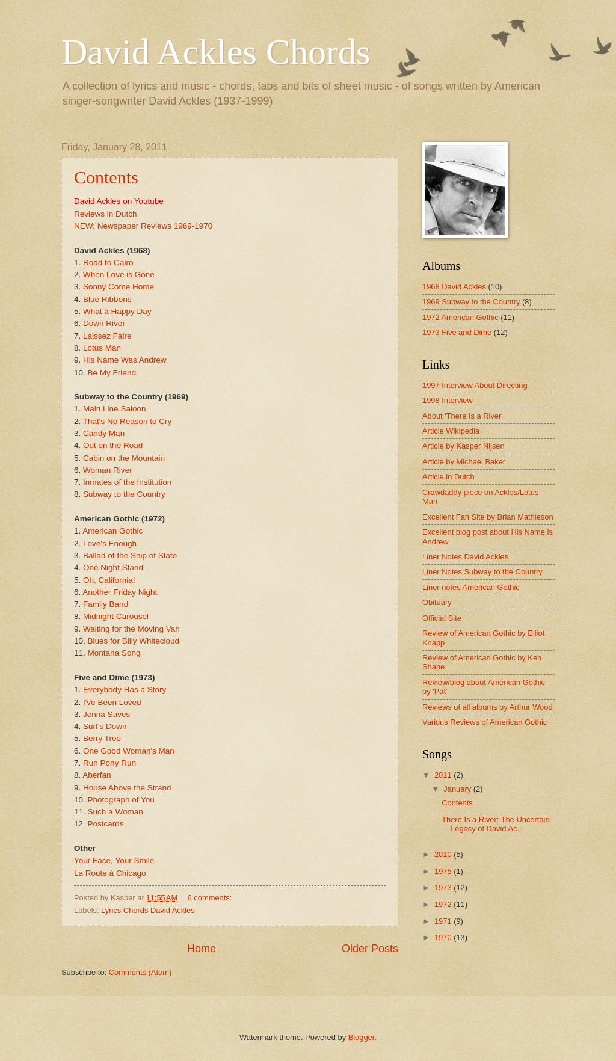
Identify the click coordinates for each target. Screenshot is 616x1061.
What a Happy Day (117, 311)
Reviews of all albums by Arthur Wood (487, 707)
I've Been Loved (112, 702)
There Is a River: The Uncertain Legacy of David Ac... (495, 824)
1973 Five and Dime (456, 332)
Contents (106, 177)
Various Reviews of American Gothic (484, 722)
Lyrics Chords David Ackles (148, 910)
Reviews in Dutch (105, 213)
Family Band (105, 604)
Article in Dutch (448, 476)
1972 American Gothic (460, 317)
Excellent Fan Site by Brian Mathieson (487, 516)
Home (201, 949)
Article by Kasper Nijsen (463, 446)
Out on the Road (113, 445)
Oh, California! (109, 580)
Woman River (107, 470)
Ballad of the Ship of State (130, 555)
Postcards (106, 823)
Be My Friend (112, 372)
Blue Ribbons (107, 299)
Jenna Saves (106, 714)
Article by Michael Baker (463, 461)
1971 (444, 921)
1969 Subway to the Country (471, 301)
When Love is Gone (119, 274)
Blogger (361, 1037)
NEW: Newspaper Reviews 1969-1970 (143, 225)
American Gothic (112, 530)
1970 (444, 937)
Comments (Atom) (140, 972)
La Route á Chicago (110, 873)
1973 (444, 887)
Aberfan (96, 775)
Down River (104, 323)
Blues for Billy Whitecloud (134, 640)
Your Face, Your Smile (114, 860)
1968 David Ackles (454, 286)
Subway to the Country (124, 494)
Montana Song (114, 652)
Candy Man (104, 433)
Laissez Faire (107, 335)
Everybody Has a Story (124, 689)
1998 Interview (447, 400)
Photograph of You (121, 799)
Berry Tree (102, 738)
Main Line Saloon (114, 408)
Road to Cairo (108, 262)
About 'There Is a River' (462, 415)
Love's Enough (110, 543)
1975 (444, 871)
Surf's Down (104, 726)
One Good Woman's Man (128, 750)
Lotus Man (102, 347)
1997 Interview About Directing (475, 385)
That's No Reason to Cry (127, 421)
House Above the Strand (127, 787)
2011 (444, 775)
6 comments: (211, 897)
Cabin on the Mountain (124, 458)
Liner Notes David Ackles (465, 556)
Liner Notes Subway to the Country (482, 571)
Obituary (437, 602)
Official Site (441, 618)
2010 (444, 854)
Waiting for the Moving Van (131, 628)
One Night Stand (113, 567)
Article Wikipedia (450, 430)
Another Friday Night (119, 592)
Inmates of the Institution (127, 482)
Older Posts (370, 949)
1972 (444, 904)
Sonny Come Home (118, 286)
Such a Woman (115, 811)
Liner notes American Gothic (471, 587)
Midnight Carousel (116, 616)
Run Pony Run (109, 762)
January (458, 788)
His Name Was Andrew (124, 359)
